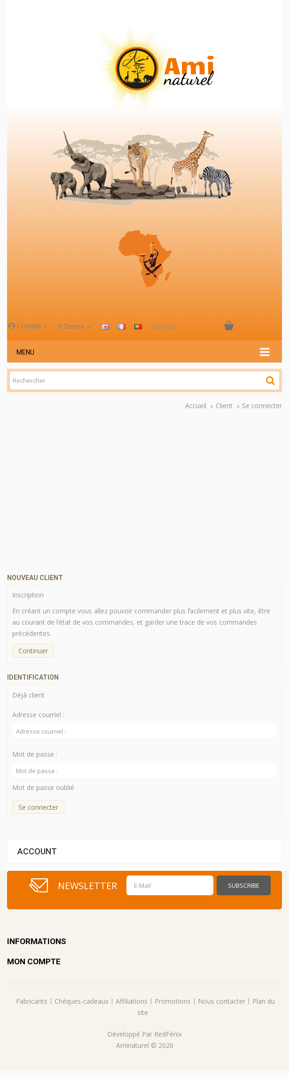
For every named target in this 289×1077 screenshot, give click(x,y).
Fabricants (31, 1001)
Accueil (195, 405)
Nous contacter (221, 1001)
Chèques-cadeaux (82, 1001)
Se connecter (262, 405)
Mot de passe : (34, 754)
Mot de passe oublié (43, 787)
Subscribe (243, 885)
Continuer (33, 650)
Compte (27, 325)
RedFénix (168, 1034)
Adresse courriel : (38, 714)
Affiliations (132, 1001)
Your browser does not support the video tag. (148, 493)
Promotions (173, 1001)
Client (224, 405)
